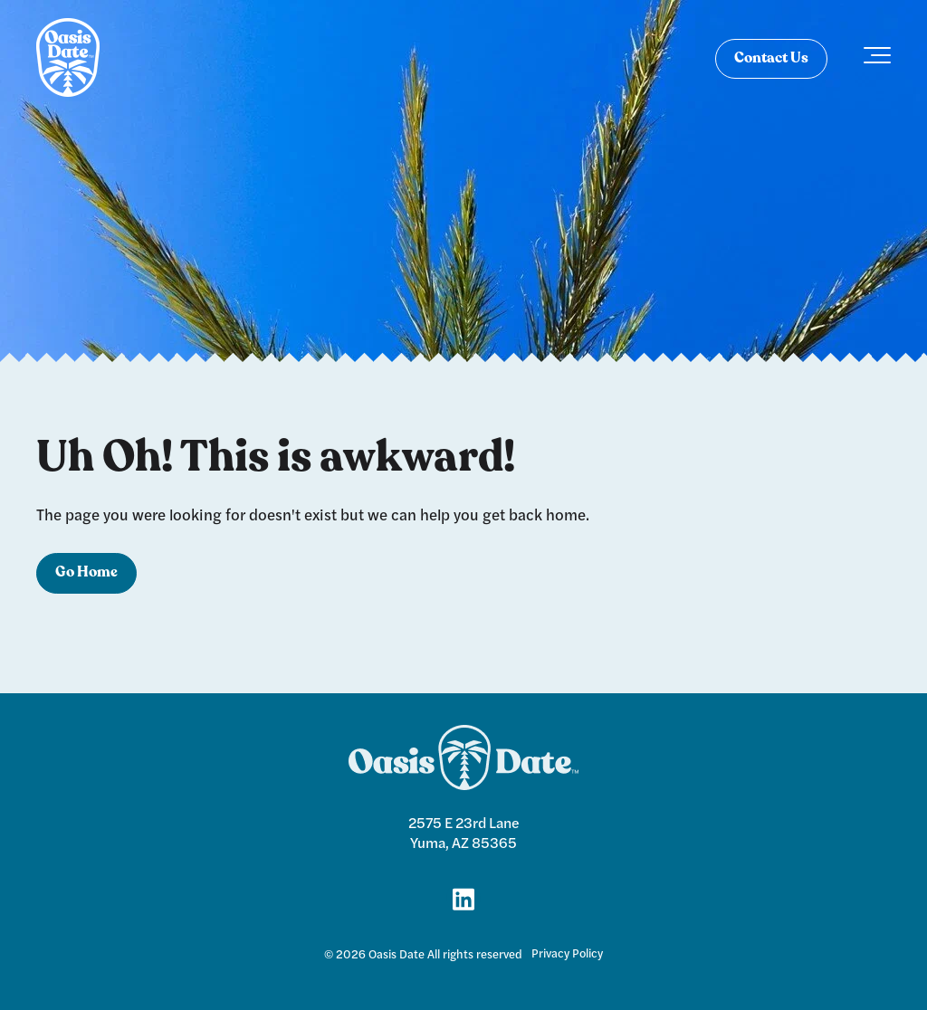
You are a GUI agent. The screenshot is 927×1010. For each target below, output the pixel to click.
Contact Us (771, 59)
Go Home (86, 573)
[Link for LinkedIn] (463, 898)
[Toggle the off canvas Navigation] (877, 58)
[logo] (68, 59)
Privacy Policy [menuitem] (567, 953)
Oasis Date (396, 954)
